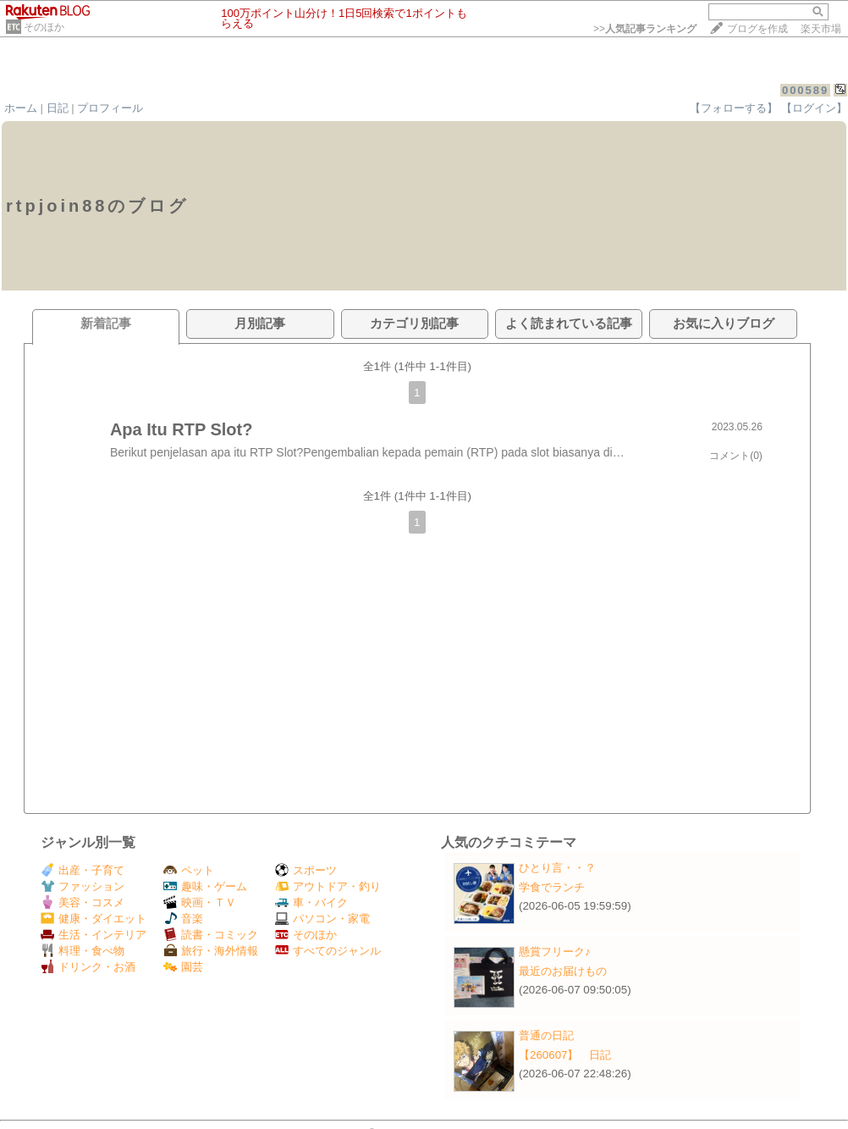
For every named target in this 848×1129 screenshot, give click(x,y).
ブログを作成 (757, 29)
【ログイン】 (814, 108)
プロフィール (110, 108)
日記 (58, 108)
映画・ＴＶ (199, 902)
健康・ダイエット (93, 918)
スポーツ (306, 870)
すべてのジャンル (328, 950)
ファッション (82, 886)
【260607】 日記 (565, 1055)
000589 (805, 90)
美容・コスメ (82, 902)
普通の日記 (546, 1035)
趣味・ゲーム (205, 886)
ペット (188, 870)
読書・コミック (210, 934)
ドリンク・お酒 (88, 966)
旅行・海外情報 (210, 950)
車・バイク (311, 902)
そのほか (44, 27)
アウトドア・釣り (328, 886)
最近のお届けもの (563, 971)
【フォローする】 (734, 108)
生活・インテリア (93, 934)
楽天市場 (821, 29)
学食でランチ (552, 887)
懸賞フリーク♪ (555, 951)
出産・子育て (82, 870)
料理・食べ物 (82, 950)
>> (645, 29)
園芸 (183, 966)
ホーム (20, 108)
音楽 (183, 918)
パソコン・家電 (322, 918)
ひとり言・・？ (557, 867)
